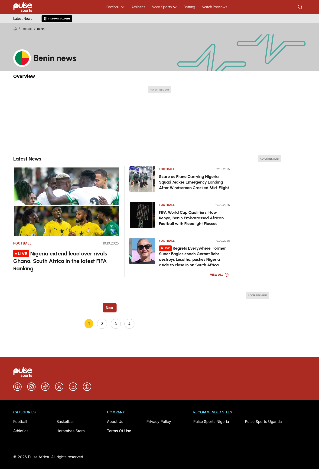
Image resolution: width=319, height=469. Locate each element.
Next (109, 308)
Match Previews (214, 7)
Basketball (65, 421)
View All (219, 274)
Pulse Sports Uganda (263, 421)
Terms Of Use (119, 431)
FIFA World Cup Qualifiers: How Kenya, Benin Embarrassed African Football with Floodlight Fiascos (191, 218)
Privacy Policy (158, 421)
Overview (24, 76)
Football (116, 7)
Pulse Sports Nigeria (211, 421)
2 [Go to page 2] (102, 324)
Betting (189, 7)
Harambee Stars (70, 431)
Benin (41, 28)
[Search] (301, 7)
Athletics (138, 7)
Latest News (22, 18)
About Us (115, 421)
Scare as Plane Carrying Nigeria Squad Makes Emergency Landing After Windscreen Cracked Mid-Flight (194, 182)
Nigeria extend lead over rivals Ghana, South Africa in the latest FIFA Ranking (60, 261)
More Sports (164, 7)
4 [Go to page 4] (129, 324)
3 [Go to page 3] (116, 324)
